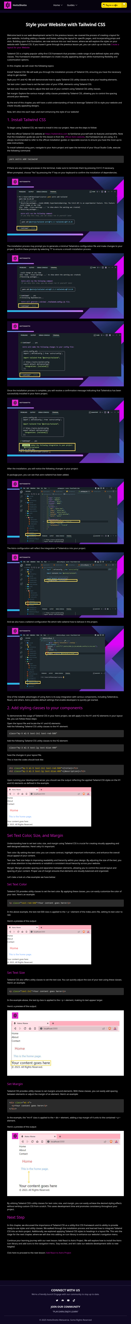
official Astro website (75, 136)
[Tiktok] (74, 1300)
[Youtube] (68, 1300)
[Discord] (63, 1300)
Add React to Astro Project (58, 1252)
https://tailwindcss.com (56, 133)
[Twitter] (57, 1300)
